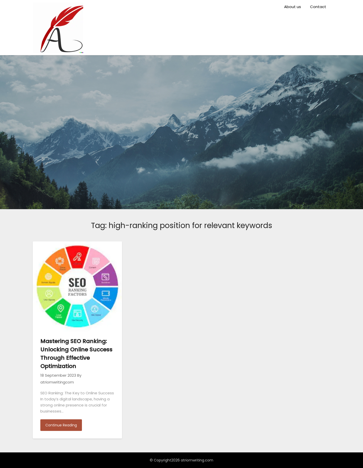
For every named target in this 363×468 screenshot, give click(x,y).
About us (292, 6)
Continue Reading (61, 425)
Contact (318, 6)
